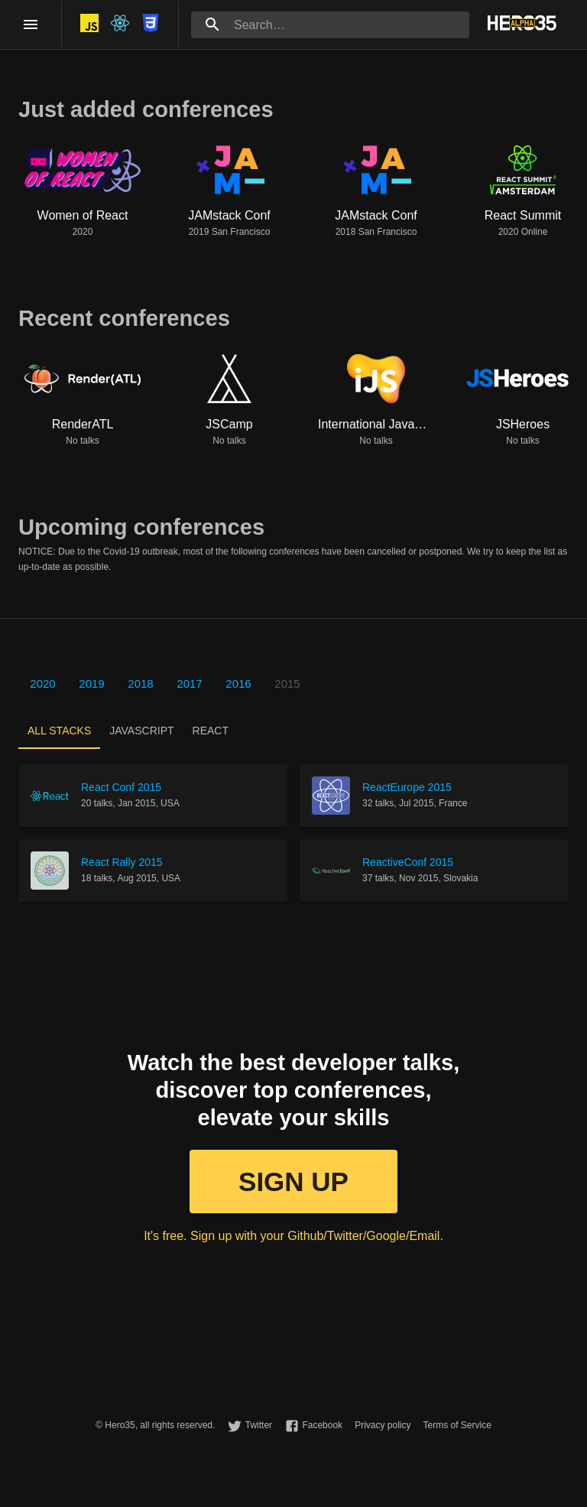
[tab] (59, 730)
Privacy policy (382, 1425)
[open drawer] (30, 24)
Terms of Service (457, 1425)
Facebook (322, 1425)
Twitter (258, 1425)
